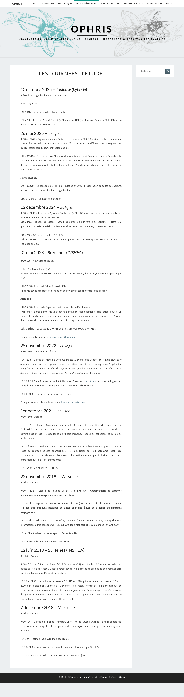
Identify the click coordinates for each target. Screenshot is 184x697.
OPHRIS (17, 3)
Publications (107, 3)
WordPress (101, 677)
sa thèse (89, 381)
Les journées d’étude (86, 3)
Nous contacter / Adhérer (159, 3)
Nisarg (122, 677)
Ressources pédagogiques (130, 3)
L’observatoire (47, 3)
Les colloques (65, 3)
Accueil (31, 3)
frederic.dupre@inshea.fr (61, 337)
